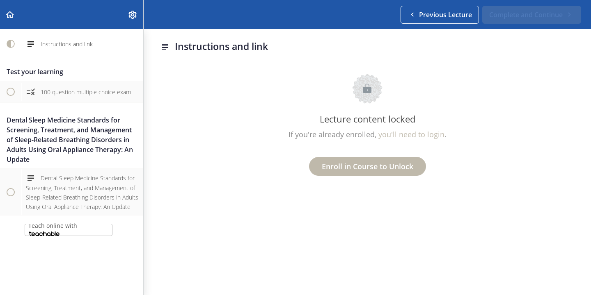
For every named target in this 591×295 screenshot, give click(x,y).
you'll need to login (411, 134)
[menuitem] (133, 14)
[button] (10, 14)
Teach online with (52, 229)
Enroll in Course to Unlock (367, 166)
